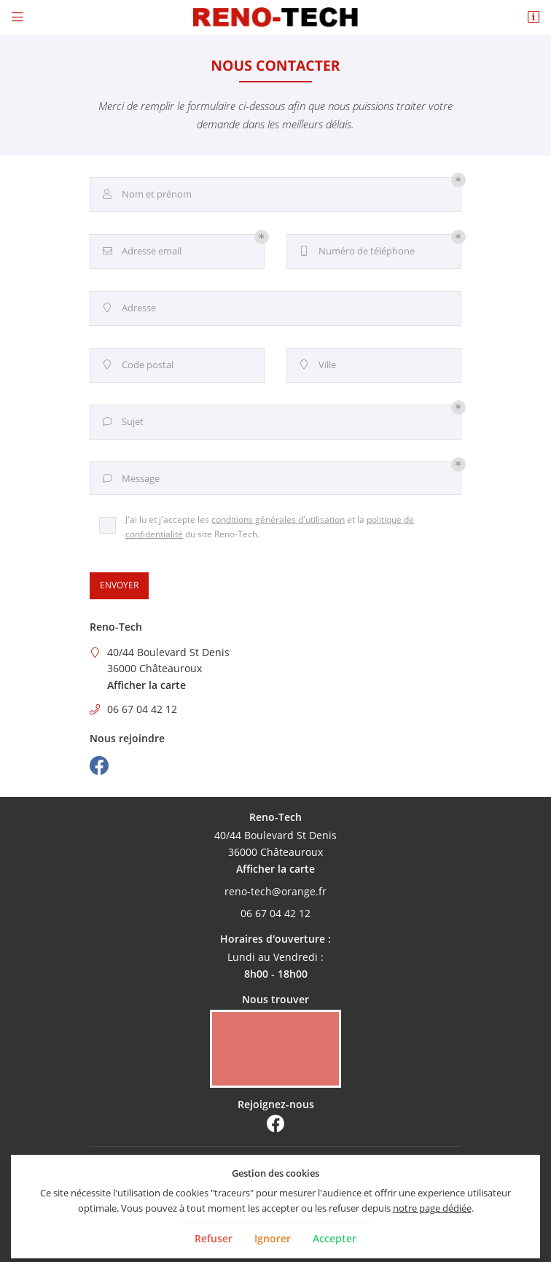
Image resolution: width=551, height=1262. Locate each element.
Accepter (334, 1238)
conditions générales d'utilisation (278, 519)
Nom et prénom (146, 195)
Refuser (213, 1238)
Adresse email (140, 252)
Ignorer (272, 1238)
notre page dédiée (432, 1208)
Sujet (122, 422)
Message (130, 479)
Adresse (128, 308)
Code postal (136, 365)
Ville (316, 365)
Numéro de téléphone (356, 252)
